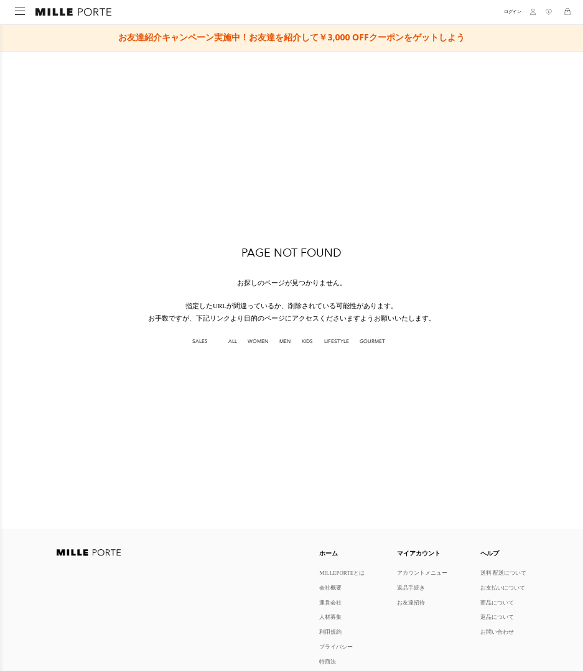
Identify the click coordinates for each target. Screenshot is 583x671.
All (232, 341)
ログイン (512, 11)
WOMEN (258, 341)
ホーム (328, 553)
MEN (285, 341)
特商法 (327, 661)
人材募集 (330, 616)
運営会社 (330, 602)
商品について (497, 602)
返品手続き (411, 587)
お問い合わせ (497, 631)
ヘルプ (489, 553)
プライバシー (336, 646)
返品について (497, 616)
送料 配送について (503, 572)
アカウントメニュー (422, 572)
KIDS (307, 341)
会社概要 (330, 587)
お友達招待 (411, 602)
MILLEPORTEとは (342, 572)
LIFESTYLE (336, 341)
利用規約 (330, 631)
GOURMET (372, 341)
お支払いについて (502, 587)
